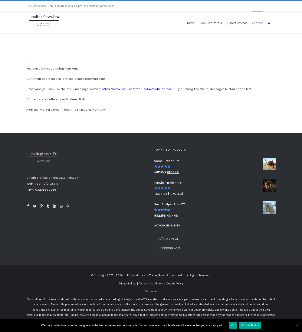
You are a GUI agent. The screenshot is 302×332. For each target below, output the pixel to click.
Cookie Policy (174, 283)
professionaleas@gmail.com (96, 5)
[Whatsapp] (67, 206)
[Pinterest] (41, 206)
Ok (233, 325)
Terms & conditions (151, 283)
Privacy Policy (127, 283)
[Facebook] (28, 206)
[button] (269, 22)
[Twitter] (34, 206)
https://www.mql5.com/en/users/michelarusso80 (138, 89)
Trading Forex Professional (165, 275)
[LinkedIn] (54, 206)
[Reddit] (61, 206)
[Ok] (297, 325)
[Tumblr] (48, 206)
